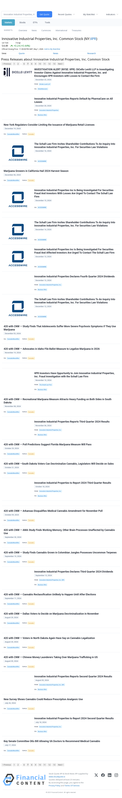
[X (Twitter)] (96, 779)
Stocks (22, 22)
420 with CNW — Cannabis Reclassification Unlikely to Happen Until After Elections (50, 594)
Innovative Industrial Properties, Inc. (50, 285)
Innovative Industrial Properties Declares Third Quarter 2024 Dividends (73, 571)
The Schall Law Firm (45, 385)
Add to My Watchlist (52, 49)
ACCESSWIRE (42, 161)
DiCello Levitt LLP (44, 84)
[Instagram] (116, 779)
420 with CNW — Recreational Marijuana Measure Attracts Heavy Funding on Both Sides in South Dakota (58, 401)
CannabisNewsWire (13, 134)
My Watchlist (89, 14)
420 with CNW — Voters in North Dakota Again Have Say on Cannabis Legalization (49, 638)
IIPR (93, 38)
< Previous (7, 64)
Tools (47, 22)
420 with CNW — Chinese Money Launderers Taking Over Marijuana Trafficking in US (51, 657)
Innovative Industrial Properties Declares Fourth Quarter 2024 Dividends (74, 276)
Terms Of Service (72, 786)
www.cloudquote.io (57, 777)
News (34, 30)
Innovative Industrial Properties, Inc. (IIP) (51, 580)
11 (45, 64)
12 (49, 64)
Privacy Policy (54, 786)
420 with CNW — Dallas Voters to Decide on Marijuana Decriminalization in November (51, 613)
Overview (23, 30)
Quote (22, 53)
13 (54, 64)
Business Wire (42, 115)
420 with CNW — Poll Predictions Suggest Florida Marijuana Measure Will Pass (48, 444)
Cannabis (31, 134)
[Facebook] (103, 779)
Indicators (110, 14)
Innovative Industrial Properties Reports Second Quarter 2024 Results (73, 676)
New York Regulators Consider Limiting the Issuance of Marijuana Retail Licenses (49, 124)
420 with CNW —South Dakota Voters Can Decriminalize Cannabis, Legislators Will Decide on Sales (59, 463)
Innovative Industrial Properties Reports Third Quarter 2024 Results (72, 421)
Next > (60, 64)
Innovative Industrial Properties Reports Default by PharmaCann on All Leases (73, 100)
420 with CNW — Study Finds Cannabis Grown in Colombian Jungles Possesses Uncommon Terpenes (60, 552)
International (61, 30)
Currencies (46, 30)
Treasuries (76, 30)
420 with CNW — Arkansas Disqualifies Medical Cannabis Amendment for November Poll (53, 511)
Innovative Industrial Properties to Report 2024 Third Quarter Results (72, 483)
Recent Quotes (65, 14)
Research (91, 53)
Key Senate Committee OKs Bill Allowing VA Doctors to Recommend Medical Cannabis (52, 741)
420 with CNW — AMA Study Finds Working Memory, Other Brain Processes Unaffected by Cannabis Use (59, 532)
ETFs (35, 22)
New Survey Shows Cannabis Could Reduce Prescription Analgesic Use (43, 699)
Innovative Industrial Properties (48, 110)
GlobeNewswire (42, 89)
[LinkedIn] (110, 779)
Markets (8, 22)
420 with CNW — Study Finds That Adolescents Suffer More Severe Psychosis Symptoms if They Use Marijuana (60, 328)
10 (40, 64)
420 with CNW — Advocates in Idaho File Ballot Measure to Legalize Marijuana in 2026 (52, 348)
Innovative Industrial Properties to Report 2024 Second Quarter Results (74, 718)
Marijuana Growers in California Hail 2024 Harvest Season (36, 171)
